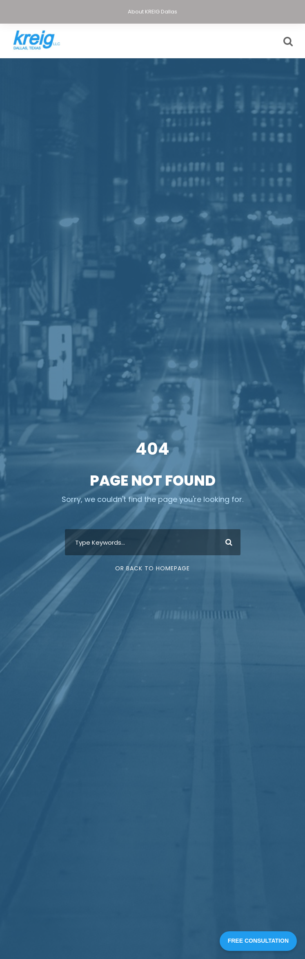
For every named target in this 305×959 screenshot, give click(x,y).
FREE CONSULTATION (258, 940)
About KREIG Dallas (152, 11)
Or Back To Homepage (152, 568)
